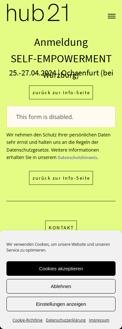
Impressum (99, 320)
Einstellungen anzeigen (61, 304)
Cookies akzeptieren (61, 268)
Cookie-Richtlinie (28, 320)
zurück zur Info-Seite (61, 92)
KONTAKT (61, 227)
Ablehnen (61, 286)
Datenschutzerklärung (66, 320)
